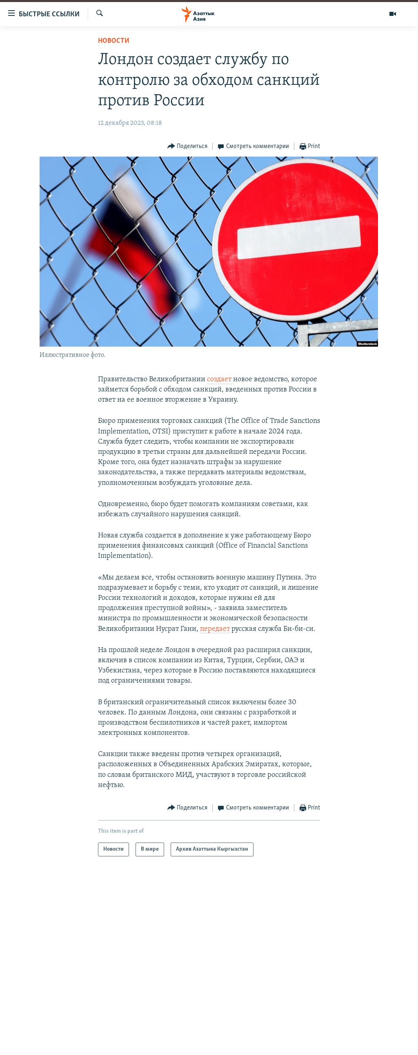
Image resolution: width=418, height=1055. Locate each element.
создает (220, 379)
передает (215, 629)
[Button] (187, 146)
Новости (113, 41)
